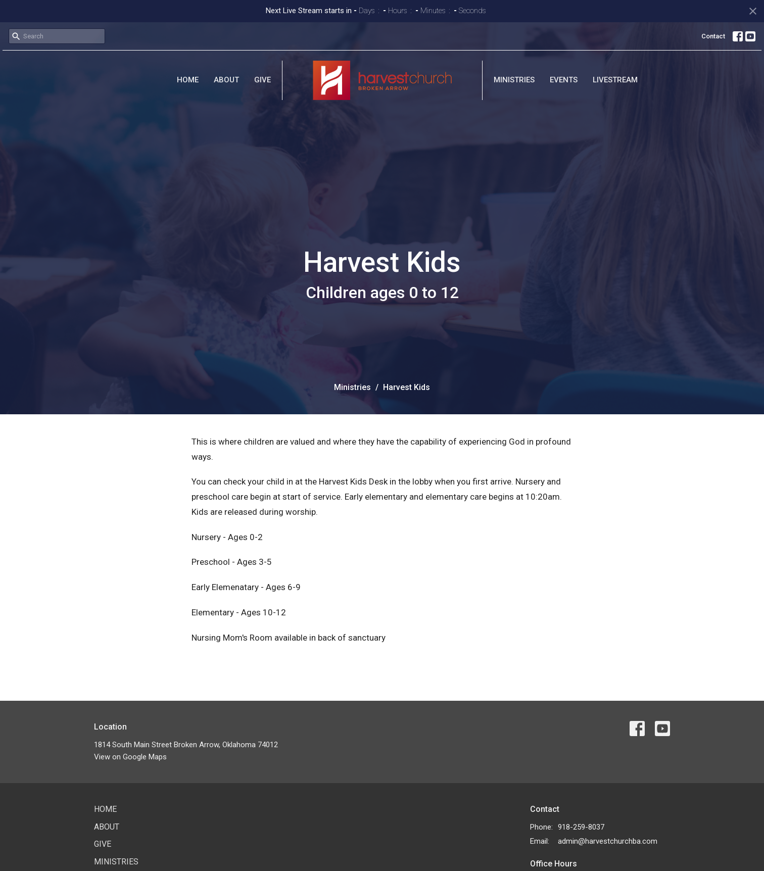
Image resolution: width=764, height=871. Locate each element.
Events (564, 79)
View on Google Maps (130, 756)
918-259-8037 (581, 827)
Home (188, 79)
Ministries (514, 79)
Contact (713, 36)
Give (262, 79)
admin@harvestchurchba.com (607, 841)
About (226, 79)
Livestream (615, 79)
